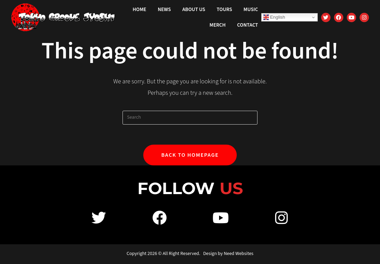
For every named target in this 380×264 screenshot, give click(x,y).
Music (251, 9)
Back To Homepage (190, 156)
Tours (224, 9)
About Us (193, 9)
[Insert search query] (190, 118)
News (164, 9)
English (274, 17)
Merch (217, 25)
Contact (247, 25)
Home (139, 9)
